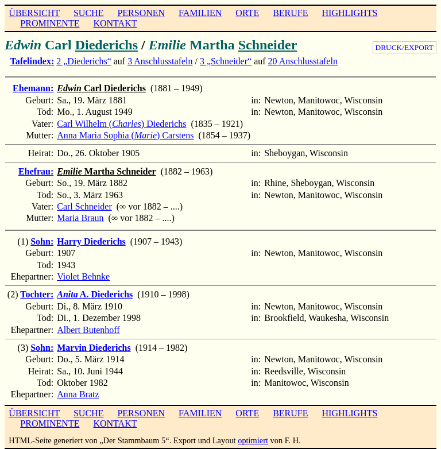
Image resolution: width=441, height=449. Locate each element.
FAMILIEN (200, 13)
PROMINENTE (49, 23)
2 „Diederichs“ (83, 61)
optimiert (253, 440)
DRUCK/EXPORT (405, 47)
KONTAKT (115, 23)
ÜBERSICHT (34, 13)
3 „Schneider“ (226, 61)
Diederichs (106, 44)
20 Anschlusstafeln (303, 61)
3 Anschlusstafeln (159, 61)
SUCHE (88, 13)
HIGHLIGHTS (350, 13)
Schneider (267, 44)
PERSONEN (141, 13)
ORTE (247, 13)
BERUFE (290, 13)
